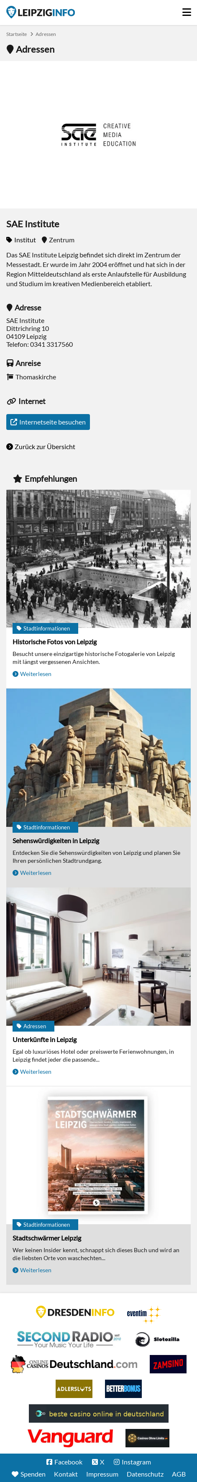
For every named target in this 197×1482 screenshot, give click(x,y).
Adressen (46, 34)
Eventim (144, 1315)
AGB (179, 1474)
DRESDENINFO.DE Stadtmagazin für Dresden (75, 1312)
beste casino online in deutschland (99, 1413)
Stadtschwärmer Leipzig (47, 1238)
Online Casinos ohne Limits (147, 1438)
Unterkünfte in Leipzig (45, 1039)
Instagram (136, 1462)
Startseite (40, 12)
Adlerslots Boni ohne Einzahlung (74, 1389)
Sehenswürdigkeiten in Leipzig (56, 840)
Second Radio (69, 1339)
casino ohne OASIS (70, 1438)
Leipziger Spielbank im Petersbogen (74, 1364)
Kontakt (66, 1474)
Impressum (102, 1474)
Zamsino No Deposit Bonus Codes (168, 1364)
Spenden (33, 1474)
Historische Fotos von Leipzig (55, 642)
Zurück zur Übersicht (45, 446)
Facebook (68, 1462)
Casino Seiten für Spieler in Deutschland (157, 1339)
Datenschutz (145, 1474)
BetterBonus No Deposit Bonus (123, 1389)
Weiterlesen (35, 673)
